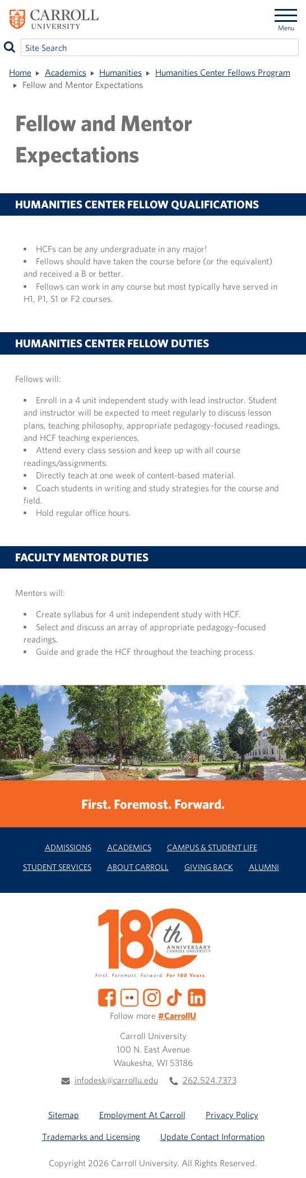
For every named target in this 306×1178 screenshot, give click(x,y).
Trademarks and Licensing (91, 1137)
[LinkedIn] (197, 996)
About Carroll (138, 867)
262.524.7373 (210, 1080)
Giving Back (208, 867)
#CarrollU (177, 1016)
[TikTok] (174, 996)
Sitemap (63, 1115)
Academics (65, 72)
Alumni (264, 867)
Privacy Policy (232, 1115)
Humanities (120, 72)
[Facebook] (107, 996)
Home (20, 72)
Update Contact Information (212, 1137)
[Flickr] (129, 996)
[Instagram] (152, 996)
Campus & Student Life (212, 847)
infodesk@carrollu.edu (116, 1080)
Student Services (57, 867)
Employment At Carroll (142, 1115)
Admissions (68, 847)
